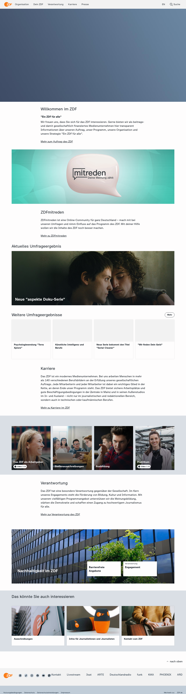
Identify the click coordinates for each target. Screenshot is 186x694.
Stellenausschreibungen (69, 466)
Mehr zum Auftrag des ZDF (57, 141)
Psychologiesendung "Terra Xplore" (29, 346)
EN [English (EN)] (163, 4)
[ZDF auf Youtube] (43, 675)
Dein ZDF (38, 4)
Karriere (72, 4)
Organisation (22, 4)
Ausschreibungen (23, 638)
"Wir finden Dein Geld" (150, 344)
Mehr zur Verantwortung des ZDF (60, 514)
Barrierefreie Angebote (96, 569)
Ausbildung (103, 466)
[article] (31, 448)
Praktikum (143, 462)
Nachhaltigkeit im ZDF (37, 570)
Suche (175, 4)
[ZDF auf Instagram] (32, 675)
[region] (104, 568)
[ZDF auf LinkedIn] (20, 675)
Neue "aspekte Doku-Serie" (40, 299)
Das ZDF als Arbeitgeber (28, 462)
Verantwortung (56, 4)
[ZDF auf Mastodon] (49, 675)
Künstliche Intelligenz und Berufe (69, 346)
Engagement (132, 567)
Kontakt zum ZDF (133, 638)
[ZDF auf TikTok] (26, 675)
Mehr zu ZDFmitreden (54, 235)
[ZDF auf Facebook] (37, 675)
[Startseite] (8, 675)
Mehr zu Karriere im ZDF (55, 407)
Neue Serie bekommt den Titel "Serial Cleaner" (113, 346)
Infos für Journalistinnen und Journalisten (92, 638)
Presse (85, 4)
